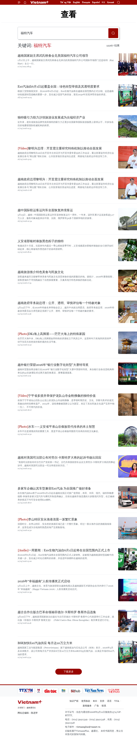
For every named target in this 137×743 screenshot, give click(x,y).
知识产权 (74, 701)
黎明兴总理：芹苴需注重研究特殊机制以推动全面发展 (60, 148)
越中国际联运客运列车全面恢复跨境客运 (45, 210)
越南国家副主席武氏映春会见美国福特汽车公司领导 (53, 55)
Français (86, 2)
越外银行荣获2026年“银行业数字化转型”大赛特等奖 (53, 365)
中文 (103, 2)
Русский (110, 2)
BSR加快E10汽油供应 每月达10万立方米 (45, 643)
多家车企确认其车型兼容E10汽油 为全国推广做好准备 (54, 488)
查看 (68, 14)
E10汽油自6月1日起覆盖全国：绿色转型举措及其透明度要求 (58, 86)
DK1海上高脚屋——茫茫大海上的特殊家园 (51, 334)
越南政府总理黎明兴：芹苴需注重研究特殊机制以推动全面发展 (61, 179)
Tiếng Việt (65, 2)
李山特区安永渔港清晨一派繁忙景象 (47, 519)
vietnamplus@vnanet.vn (88, 727)
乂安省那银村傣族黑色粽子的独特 (41, 241)
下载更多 (69, 671)
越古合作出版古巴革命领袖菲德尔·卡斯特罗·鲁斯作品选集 (57, 612)
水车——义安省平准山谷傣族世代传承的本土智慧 (56, 426)
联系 (104, 705)
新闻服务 (87, 705)
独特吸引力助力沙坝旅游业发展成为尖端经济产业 (51, 117)
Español (96, 2)
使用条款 (85, 701)
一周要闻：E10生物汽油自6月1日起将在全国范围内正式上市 (64, 550)
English (76, 2)
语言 (109, 701)
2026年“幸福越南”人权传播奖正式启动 (44, 581)
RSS (95, 701)
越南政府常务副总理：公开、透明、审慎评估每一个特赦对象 (59, 303)
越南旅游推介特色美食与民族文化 (41, 272)
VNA (116, 701)
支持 (102, 701)
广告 (96, 705)
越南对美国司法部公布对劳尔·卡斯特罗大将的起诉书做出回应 (59, 457)
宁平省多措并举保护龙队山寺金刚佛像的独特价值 (57, 395)
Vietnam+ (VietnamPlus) (39, 2)
